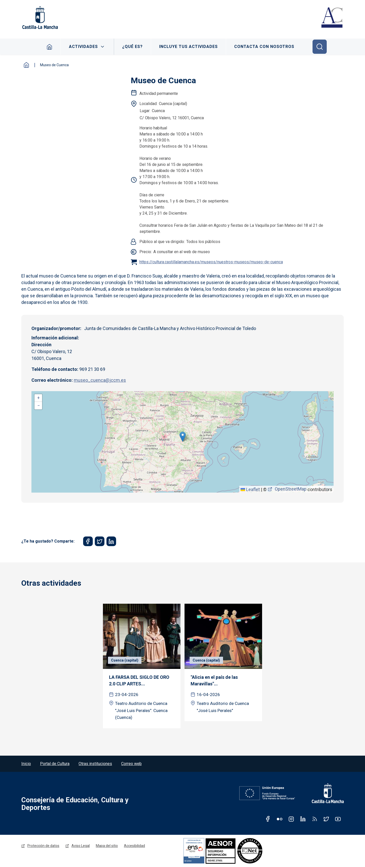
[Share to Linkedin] (111, 541)
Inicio (49, 47)
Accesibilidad (134, 846)
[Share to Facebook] (88, 541)
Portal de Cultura (54, 763)
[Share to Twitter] (99, 541)
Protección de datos (43, 846)
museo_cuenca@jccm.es (100, 380)
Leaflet (250, 489)
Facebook (268, 819)
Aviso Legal (80, 846)
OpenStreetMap (290, 489)
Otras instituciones (95, 763)
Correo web (131, 763)
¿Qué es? (132, 46)
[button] (182, 436)
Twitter (326, 819)
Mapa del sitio (107, 846)
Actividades (83, 46)
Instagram (291, 819)
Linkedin (303, 819)
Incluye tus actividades (188, 46)
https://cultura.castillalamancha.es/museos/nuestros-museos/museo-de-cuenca (211, 261)
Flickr (279, 819)
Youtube (338, 819)
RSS (314, 819)
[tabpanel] (141, 666)
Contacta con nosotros (264, 46)
